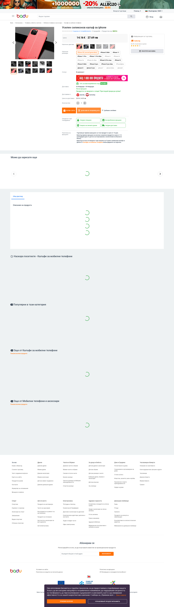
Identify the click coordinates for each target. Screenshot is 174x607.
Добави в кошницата (89, 110)
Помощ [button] (137, 11)
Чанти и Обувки (69, 462)
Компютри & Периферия (70, 508)
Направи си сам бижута (147, 466)
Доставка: (65, 86)
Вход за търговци (119, 11)
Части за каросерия (44, 508)
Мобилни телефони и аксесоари (53, 23)
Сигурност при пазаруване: (67, 119)
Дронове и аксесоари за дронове (73, 512)
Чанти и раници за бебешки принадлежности (72, 481)
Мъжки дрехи (42, 469)
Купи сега (69, 110)
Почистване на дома (121, 466)
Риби (116, 504)
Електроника (19, 23)
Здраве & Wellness (94, 522)
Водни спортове (17, 519)
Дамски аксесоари (43, 473)
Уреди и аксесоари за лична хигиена (97, 509)
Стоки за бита (118, 474)
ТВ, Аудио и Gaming (69, 504)
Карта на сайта (17, 477)
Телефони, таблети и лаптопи (33, 23)
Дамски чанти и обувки (70, 466)
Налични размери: (65, 52)
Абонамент (106, 554)
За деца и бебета (95, 462)
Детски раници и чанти (96, 473)
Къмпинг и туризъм (18, 508)
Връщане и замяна (18, 492)
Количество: (66, 103)
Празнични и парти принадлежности (120, 482)
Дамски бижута (145, 477)
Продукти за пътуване (45, 517)
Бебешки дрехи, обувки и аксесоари (96, 477)
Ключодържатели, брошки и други (151, 469)
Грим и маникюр (94, 518)
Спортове (15, 504)
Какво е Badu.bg (17, 466)
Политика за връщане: (66, 133)
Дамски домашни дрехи (45, 484)
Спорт (14, 501)
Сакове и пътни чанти (70, 473)
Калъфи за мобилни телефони (72, 23)
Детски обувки (93, 469)
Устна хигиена (93, 514)
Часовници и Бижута (147, 462)
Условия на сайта (42, 569)
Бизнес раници (67, 477)
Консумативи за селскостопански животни (125, 521)
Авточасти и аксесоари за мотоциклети (46, 521)
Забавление (15, 515)
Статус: (64, 72)
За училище (92, 486)
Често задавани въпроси (20, 473)
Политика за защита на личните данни (49, 572)
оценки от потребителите (82, 31)
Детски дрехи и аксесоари (97, 466)
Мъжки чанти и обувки (70, 469)
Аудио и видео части (69, 520)
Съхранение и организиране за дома (124, 470)
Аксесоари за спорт (18, 512)
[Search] (83, 16)
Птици (116, 508)
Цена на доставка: (68, 98)
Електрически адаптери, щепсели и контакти (74, 516)
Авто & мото (42, 501)
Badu (11, 23)
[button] (13, 16)
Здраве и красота (95, 501)
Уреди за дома (119, 487)
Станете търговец (17, 469)
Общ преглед (18, 196)
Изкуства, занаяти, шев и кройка (124, 478)
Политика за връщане (107, 569)
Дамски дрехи (42, 466)
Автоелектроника (43, 526)
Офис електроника (69, 524)
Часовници (143, 473)
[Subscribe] (79, 554)
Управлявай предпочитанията (107, 601)
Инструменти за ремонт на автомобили (46, 512)
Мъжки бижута (144, 481)
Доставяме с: (66, 94)
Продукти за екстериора (45, 504)
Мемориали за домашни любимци (125, 526)
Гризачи (117, 512)
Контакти (15, 484)
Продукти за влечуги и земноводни (121, 516)
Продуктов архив (17, 481)
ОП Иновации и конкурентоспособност (113, 572)
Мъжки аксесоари (43, 477)
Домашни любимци (121, 501)
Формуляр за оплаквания (20, 488)
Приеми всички (66, 601)
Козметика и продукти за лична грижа (99, 504)
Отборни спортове (18, 523)
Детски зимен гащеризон (45, 481)
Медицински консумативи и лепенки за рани (97, 526)
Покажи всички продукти (18, 353)
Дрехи (40, 462)
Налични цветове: (68, 44)
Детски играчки (94, 482)
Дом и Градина (119, 462)
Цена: (65, 38)
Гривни (142, 484)
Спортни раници (68, 486)
